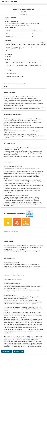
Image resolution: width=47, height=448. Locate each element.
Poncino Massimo (8, 48)
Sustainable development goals (14, 213)
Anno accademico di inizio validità (15, 84)
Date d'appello (10, 70)
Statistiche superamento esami (14, 76)
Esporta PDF (7, 351)
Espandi (8, 56)
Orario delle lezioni (11, 73)
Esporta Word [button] (18, 351)
